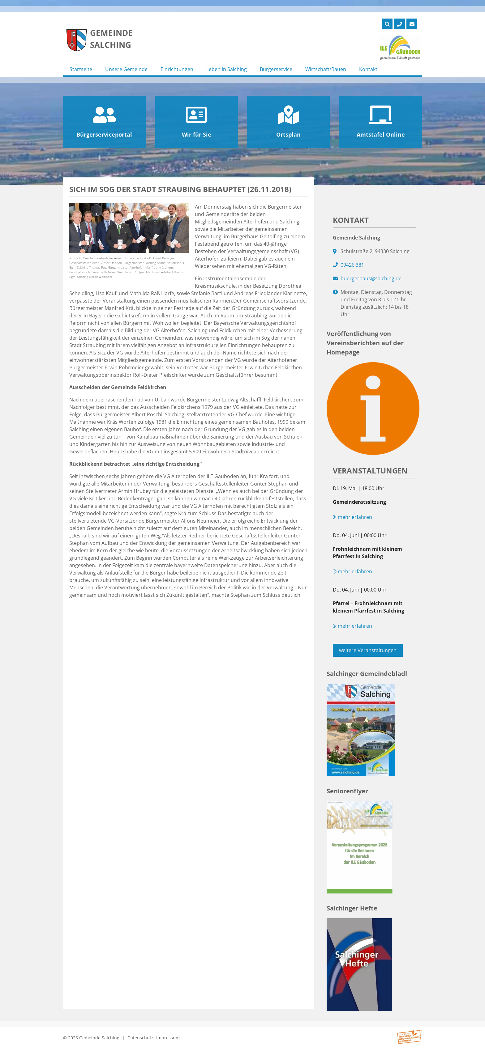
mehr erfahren (352, 517)
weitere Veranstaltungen (368, 650)
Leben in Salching (226, 69)
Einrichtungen (177, 69)
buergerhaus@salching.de (371, 278)
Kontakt (368, 69)
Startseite (81, 69)
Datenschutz (140, 1038)
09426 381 (352, 264)
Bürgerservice (276, 69)
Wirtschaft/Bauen (325, 69)
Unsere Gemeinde (126, 69)
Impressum (168, 1038)
